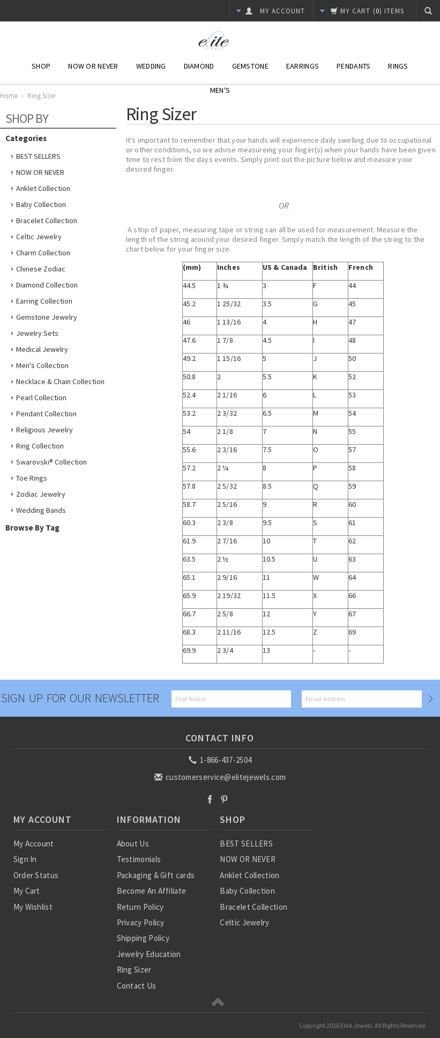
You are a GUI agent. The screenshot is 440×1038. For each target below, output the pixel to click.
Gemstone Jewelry (46, 317)
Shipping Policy (143, 938)
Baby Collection (41, 204)
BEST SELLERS (38, 156)
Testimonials (139, 859)
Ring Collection (40, 446)
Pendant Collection (46, 413)
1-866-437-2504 (221, 760)
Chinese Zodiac (40, 269)
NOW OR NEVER (40, 172)
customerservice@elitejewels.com (221, 777)
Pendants (353, 66)
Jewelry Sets (37, 333)
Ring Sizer (134, 970)
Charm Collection (43, 252)
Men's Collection (42, 365)
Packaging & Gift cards (156, 875)
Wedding (151, 66)
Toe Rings (31, 478)
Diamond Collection (47, 285)
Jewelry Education (149, 954)
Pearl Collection (41, 397)
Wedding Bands (41, 510)
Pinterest (224, 799)
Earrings (302, 66)
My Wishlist (33, 907)
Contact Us (136, 986)
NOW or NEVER (93, 66)
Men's (220, 90)
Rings (398, 66)
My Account (33, 843)
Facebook (209, 799)
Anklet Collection (43, 188)
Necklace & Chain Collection (60, 381)
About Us (133, 843)
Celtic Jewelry (39, 236)
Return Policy (140, 907)
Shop (41, 66)
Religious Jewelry (44, 430)
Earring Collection (44, 301)
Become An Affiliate (152, 891)
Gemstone (250, 66)
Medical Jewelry (42, 349)
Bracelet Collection (46, 220)
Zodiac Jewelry (40, 494)
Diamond (199, 66)
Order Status (36, 875)
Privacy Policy (141, 922)
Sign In (25, 859)
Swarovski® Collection (51, 462)
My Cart (26, 891)
